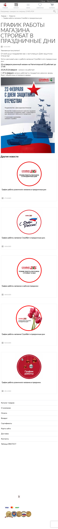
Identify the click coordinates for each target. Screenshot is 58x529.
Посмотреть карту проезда (30, 473)
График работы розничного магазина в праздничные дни (24, 190)
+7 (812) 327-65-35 (15, 463)
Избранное (40, 7)
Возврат (4, 418)
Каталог (16, 7)
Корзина (52, 7)
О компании (6, 408)
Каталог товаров (7, 403)
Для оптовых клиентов (30, 487)
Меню (28, 7)
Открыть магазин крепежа (30, 480)
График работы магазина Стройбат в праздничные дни (23, 334)
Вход (42, 1)
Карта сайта (6, 428)
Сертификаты (6, 423)
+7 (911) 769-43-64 (15, 456)
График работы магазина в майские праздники (20, 286)
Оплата (4, 413)
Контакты (5, 439)
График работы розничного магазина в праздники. (21, 382)
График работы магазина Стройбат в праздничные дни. (23, 238)
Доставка (5, 434)
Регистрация (51, 1)
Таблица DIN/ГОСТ (8, 444)
